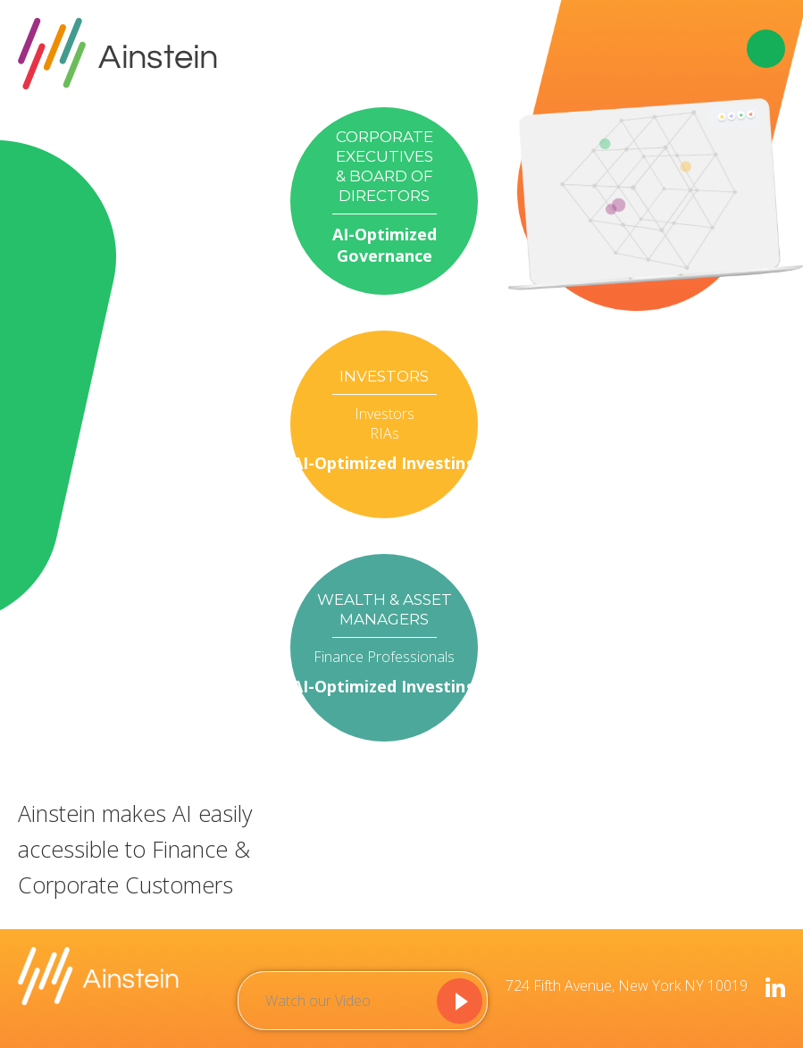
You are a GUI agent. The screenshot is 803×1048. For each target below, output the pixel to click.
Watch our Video (318, 1000)
